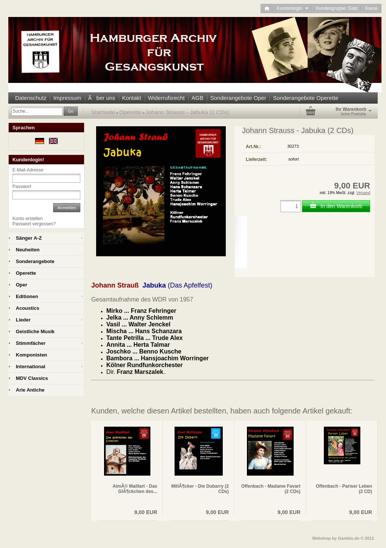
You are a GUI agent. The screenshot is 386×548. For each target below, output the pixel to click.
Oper (21, 285)
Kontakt (131, 98)
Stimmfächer (31, 343)
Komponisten (31, 355)
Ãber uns (101, 98)
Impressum (67, 98)
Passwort (21, 186)
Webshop (321, 538)
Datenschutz (30, 98)
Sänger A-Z (29, 238)
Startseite (103, 112)
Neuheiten (28, 250)
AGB (197, 98)
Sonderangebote (35, 261)
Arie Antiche (30, 390)
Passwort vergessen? (34, 224)
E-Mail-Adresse (27, 170)
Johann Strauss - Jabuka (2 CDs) (187, 112)
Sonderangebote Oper (238, 98)
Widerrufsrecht (166, 98)
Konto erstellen (27, 218)
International (30, 366)
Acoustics (27, 308)
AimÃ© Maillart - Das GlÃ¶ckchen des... (135, 489)
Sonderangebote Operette (305, 98)
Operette (130, 112)
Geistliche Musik (35, 331)
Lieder (23, 320)
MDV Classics (32, 378)
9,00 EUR (145, 512)
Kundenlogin (292, 8)
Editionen (27, 296)
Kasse (371, 8)
